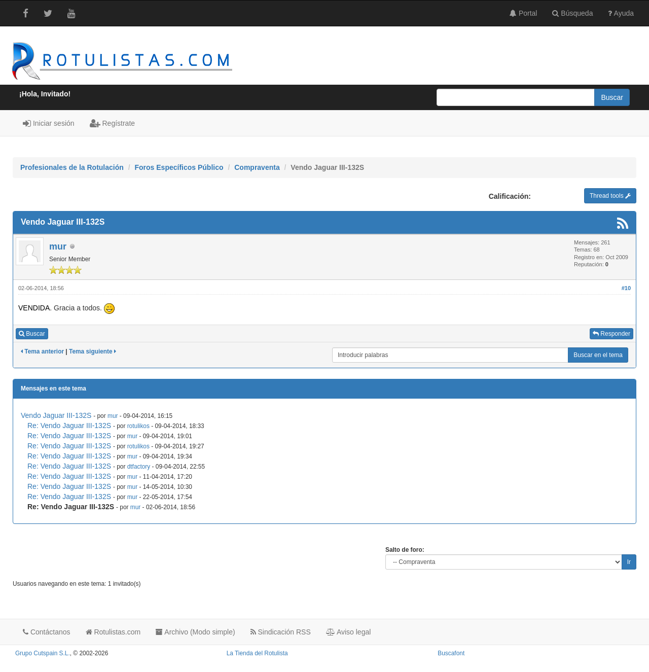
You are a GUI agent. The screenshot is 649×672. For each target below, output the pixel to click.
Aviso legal (348, 632)
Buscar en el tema (598, 355)
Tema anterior (42, 351)
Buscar (32, 333)
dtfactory (139, 466)
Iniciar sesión (49, 123)
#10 (626, 288)
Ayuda (621, 13)
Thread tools (610, 195)
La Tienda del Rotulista (257, 653)
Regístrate (112, 123)
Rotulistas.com (113, 632)
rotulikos (138, 426)
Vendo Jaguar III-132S (56, 415)
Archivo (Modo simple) (195, 632)
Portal (523, 13)
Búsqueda (572, 13)
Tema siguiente (92, 351)
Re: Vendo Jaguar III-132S (69, 425)
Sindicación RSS (280, 632)
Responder (611, 333)
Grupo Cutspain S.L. (42, 653)
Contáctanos (46, 632)
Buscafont (451, 653)
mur (57, 246)
